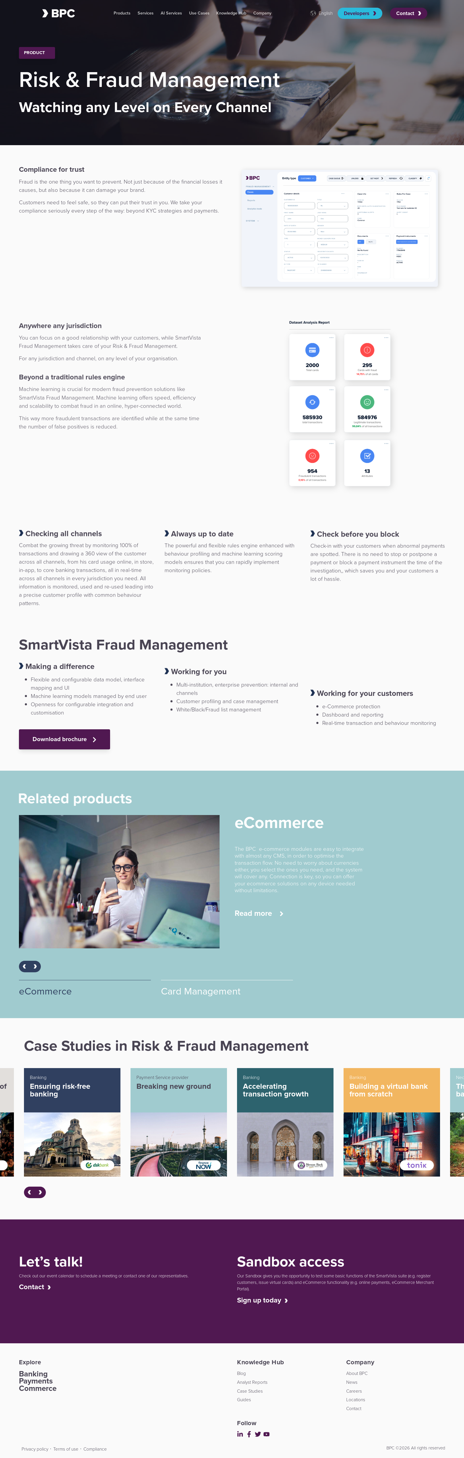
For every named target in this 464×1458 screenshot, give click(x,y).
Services (146, 13)
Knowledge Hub (231, 13)
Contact (408, 13)
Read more (259, 913)
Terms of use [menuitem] (65, 1449)
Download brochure (64, 739)
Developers (360, 13)
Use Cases (199, 13)
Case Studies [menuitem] (250, 1391)
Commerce (38, 1388)
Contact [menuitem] (353, 1408)
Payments (36, 1380)
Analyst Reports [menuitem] (252, 1382)
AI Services (171, 13)
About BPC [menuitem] (357, 1373)
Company (262, 13)
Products (122, 13)
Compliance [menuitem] (95, 1449)
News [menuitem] (351, 1382)
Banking (33, 1373)
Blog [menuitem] (241, 1373)
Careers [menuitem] (354, 1391)
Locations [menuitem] (355, 1400)
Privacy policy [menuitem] (35, 1449)
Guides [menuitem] (244, 1400)
